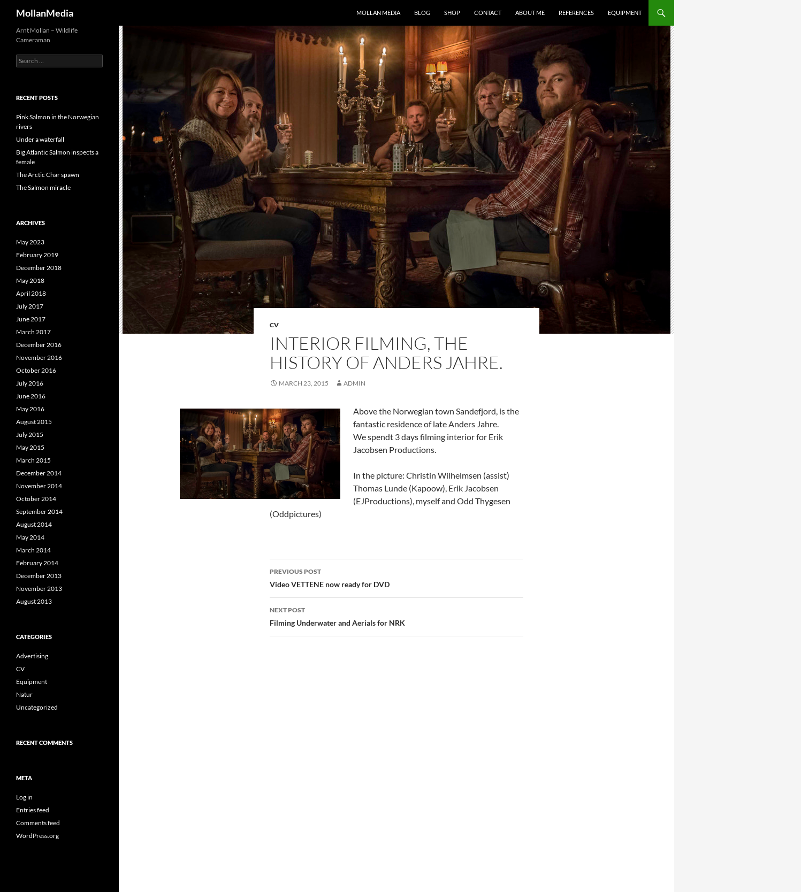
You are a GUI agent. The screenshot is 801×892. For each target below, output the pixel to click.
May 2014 (30, 537)
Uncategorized (37, 707)
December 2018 (39, 268)
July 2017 (29, 306)
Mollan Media (378, 12)
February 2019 (37, 255)
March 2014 (33, 550)
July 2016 (29, 383)
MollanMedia (44, 13)
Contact (487, 12)
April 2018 (31, 293)
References (576, 12)
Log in (24, 797)
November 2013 (39, 589)
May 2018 (30, 280)
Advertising (32, 656)
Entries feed (32, 810)
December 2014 (39, 473)
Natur (24, 694)
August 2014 (34, 524)
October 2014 (36, 499)
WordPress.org (37, 836)
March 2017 (33, 332)
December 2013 (39, 576)
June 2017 (30, 319)
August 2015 (34, 422)
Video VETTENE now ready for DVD (396, 577)
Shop (452, 12)
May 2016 (30, 409)
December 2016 (39, 345)
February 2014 (37, 563)
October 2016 (36, 370)
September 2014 (39, 511)
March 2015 (33, 460)
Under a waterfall (40, 139)
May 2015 (30, 447)
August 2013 (34, 601)
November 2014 (39, 486)
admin (354, 383)
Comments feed (38, 823)
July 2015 (29, 434)
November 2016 (39, 357)
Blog (422, 12)
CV (274, 325)
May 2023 (30, 242)
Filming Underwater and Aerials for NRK (396, 615)
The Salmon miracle (43, 187)
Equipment (625, 12)
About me (530, 12)
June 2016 (30, 396)
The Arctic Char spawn (47, 175)
